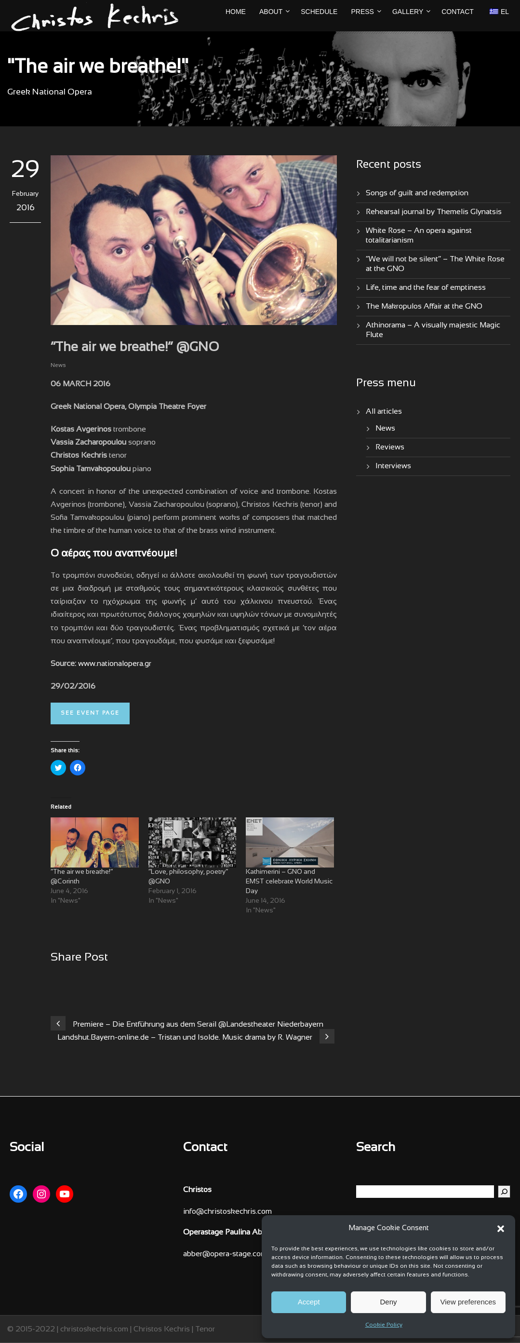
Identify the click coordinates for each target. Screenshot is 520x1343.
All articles (384, 411)
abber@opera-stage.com (225, 1254)
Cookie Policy (383, 1325)
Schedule (319, 11)
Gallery (407, 11)
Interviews (393, 466)
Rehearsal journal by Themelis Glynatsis (434, 212)
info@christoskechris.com (227, 1211)
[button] (501, 1229)
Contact (457, 11)
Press (362, 11)
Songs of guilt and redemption (417, 193)
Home (236, 11)
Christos (197, 1190)
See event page (90, 713)
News (58, 365)
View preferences (468, 1302)
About (270, 11)
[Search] (504, 1191)
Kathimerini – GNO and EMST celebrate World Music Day (289, 882)
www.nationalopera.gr (114, 663)
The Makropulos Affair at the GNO (424, 306)
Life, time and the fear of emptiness (426, 287)
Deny (388, 1302)
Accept (309, 1302)
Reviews (389, 447)
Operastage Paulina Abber (228, 1232)
